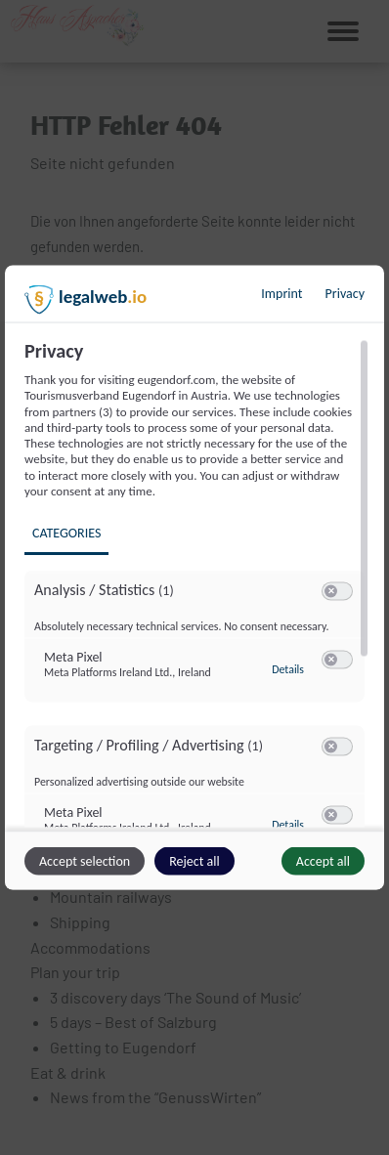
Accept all (323, 861)
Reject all (194, 861)
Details (288, 668)
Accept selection (84, 861)
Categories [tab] (66, 533)
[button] (330, 591)
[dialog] (194, 578)
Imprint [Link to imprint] (281, 293)
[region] (196, 583)
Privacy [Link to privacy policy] (345, 293)
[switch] (337, 592)
